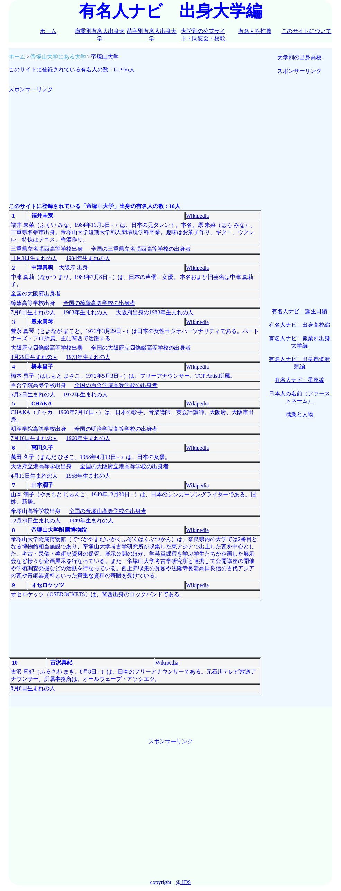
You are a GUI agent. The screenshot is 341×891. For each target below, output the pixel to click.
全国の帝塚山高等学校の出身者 (107, 511)
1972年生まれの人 (85, 394)
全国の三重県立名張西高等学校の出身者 (141, 249)
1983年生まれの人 (85, 312)
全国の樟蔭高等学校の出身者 (99, 303)
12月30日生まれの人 (36, 520)
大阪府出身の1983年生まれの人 (155, 312)
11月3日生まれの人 (34, 258)
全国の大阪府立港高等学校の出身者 (124, 466)
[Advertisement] (135, 141)
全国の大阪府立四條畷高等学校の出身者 (141, 348)
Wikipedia (197, 216)
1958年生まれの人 (88, 476)
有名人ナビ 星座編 (299, 380)
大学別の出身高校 (299, 57)
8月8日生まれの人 (33, 688)
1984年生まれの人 (88, 258)
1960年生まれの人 (88, 438)
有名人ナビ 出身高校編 (299, 325)
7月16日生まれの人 (34, 438)
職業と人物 (299, 414)
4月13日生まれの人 (34, 476)
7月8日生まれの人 (33, 312)
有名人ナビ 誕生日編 (299, 311)
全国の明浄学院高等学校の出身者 (116, 429)
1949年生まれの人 (91, 520)
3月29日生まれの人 (34, 357)
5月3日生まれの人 (33, 394)
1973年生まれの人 (88, 357)
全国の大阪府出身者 (36, 294)
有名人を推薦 (254, 31)
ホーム (48, 31)
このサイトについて (306, 31)
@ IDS (183, 882)
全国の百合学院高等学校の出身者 (116, 385)
